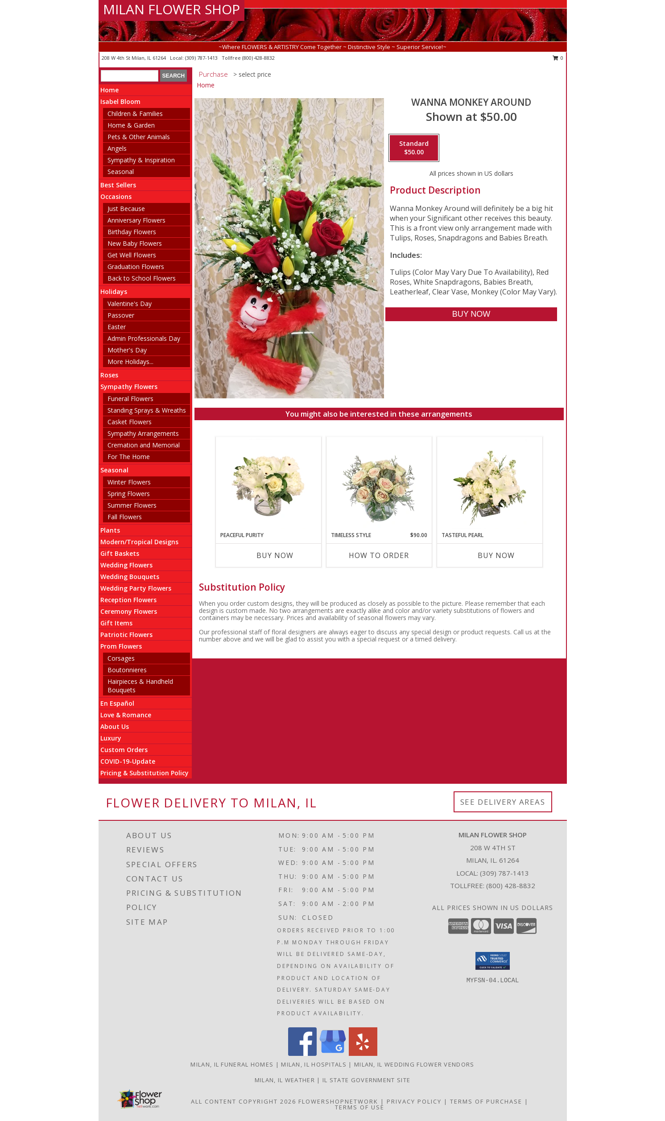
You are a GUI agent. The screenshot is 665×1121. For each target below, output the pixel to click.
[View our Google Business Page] (332, 1053)
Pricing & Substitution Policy (144, 773)
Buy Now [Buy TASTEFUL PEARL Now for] (496, 555)
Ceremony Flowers (128, 611)
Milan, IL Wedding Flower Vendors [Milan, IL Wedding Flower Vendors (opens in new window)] (414, 1064)
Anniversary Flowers (136, 220)
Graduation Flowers (135, 266)
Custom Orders (124, 749)
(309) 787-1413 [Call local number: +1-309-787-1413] (202, 57)
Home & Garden (131, 125)
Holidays (113, 291)
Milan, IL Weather (285, 1080)
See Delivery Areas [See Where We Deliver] (502, 802)
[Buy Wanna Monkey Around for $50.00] (471, 314)
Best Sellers (118, 185)
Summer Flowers (132, 505)
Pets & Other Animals (138, 136)
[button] (492, 961)
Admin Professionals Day (143, 338)
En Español (117, 703)
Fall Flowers (124, 517)
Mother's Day (127, 350)
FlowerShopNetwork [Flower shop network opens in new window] (338, 1101)
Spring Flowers (128, 493)
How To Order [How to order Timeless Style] (379, 555)
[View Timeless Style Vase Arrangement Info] (379, 484)
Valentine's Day (129, 303)
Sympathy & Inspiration (141, 160)
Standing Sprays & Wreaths (146, 410)
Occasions (116, 196)
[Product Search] (129, 76)
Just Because (126, 208)
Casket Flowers (129, 422)
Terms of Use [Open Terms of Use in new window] (359, 1107)
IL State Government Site (366, 1080)
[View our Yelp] (363, 1053)
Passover (120, 315)
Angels (117, 148)
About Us (114, 726)
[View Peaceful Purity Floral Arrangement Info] (268, 484)
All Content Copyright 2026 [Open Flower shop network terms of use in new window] (243, 1101)
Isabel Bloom (120, 101)
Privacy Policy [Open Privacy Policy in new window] (414, 1101)
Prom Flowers (121, 646)
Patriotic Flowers (126, 634)
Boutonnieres (127, 670)
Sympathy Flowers (128, 386)
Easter (116, 327)
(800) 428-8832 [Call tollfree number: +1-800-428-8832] (258, 57)
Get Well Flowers (131, 255)
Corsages (121, 658)
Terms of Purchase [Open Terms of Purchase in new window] (486, 1101)
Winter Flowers (129, 482)
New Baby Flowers (134, 243)
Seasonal (120, 171)
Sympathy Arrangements (143, 433)
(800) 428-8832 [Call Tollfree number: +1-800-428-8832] (510, 885)
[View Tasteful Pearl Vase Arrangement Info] (489, 484)
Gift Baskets (119, 553)
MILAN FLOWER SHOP (171, 9)
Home (109, 90)
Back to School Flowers (141, 278)
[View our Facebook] (302, 1053)
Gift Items (116, 623)
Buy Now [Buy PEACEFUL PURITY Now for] (274, 555)
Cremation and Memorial (143, 445)
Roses (109, 375)
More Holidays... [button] (130, 361)
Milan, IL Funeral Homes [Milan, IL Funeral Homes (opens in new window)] (231, 1064)
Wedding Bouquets (129, 576)
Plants (110, 530)
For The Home (128, 456)
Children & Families (135, 113)
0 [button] (558, 57)
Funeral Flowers (130, 398)
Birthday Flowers (131, 232)
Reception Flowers (128, 600)
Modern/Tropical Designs (139, 542)
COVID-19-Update (127, 761)
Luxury (110, 738)
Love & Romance (125, 715)
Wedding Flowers (126, 565)
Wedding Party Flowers (135, 588)
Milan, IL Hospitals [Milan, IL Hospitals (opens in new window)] (314, 1064)
